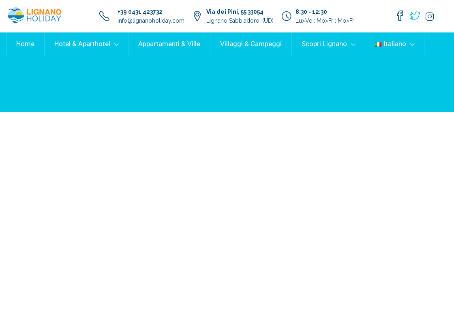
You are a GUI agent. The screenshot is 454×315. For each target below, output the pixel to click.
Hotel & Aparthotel (82, 44)
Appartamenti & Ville (169, 44)
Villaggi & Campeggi (251, 44)
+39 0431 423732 (140, 12)
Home (25, 44)
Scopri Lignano (324, 44)
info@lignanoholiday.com (151, 20)
